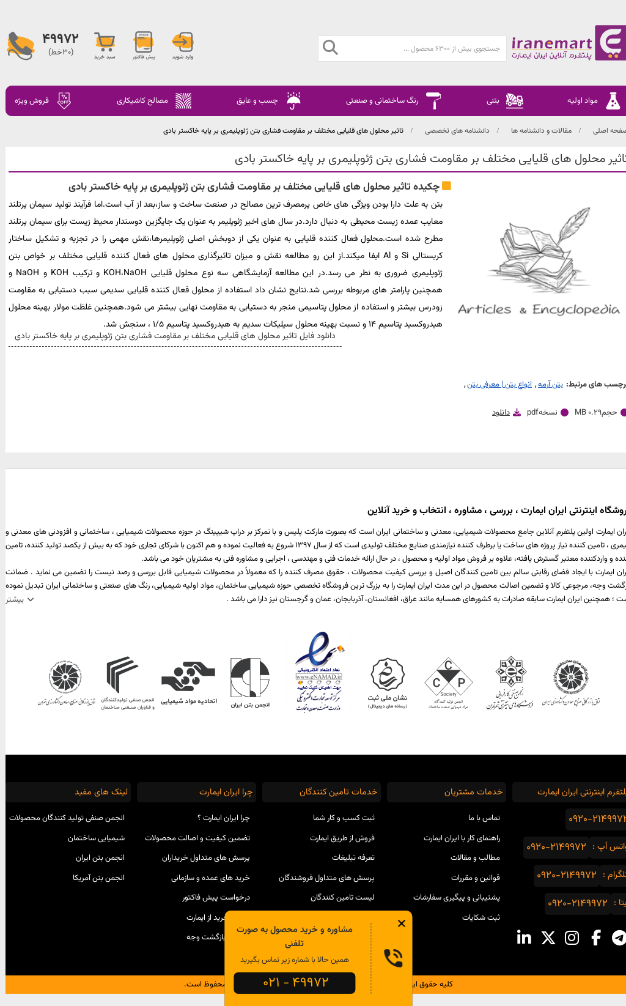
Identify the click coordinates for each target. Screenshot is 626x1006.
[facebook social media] (590, 938)
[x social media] (542, 938)
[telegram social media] (614, 938)
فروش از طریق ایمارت (336, 838)
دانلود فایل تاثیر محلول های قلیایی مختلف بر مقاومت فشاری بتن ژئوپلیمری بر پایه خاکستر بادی (167, 336)
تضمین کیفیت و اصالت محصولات (192, 838)
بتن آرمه (545, 385)
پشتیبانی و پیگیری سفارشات (451, 898)
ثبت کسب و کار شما (338, 818)
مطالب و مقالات (470, 858)
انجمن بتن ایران (94, 858)
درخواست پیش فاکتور (211, 898)
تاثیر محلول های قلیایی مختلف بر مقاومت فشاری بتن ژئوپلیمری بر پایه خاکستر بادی (278, 130)
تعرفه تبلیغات (347, 858)
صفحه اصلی (605, 130)
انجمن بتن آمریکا (93, 878)
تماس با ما (479, 818)
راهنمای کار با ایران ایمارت (456, 838)
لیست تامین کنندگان (337, 898)
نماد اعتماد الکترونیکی (313, 672)
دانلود (495, 413)
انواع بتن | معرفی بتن (494, 385)
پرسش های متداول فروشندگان (321, 878)
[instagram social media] (566, 938)
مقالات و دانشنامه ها (536, 130)
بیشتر (9, 599)
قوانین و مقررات (470, 878)
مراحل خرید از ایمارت (213, 918)
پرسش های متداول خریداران (200, 858)
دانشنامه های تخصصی (451, 130)
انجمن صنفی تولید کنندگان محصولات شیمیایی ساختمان (61, 828)
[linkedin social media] (519, 938)
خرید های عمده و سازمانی (205, 878)
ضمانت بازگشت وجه (213, 937)
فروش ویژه (38, 101)
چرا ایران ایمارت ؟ (218, 818)
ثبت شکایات (476, 918)
